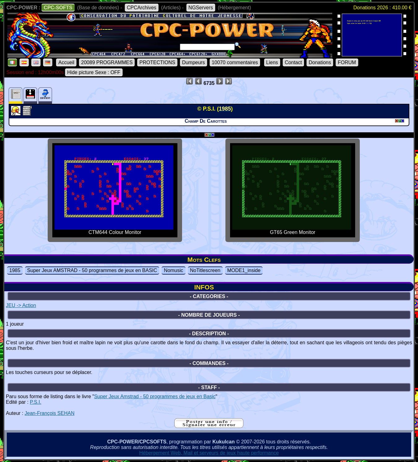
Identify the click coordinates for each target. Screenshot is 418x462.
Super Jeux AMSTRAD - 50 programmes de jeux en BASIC (92, 270)
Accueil (66, 62)
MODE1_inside (244, 270)
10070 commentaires (235, 62)
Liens (272, 62)
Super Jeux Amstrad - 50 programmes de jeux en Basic (155, 396)
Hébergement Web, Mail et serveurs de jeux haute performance (209, 452)
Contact (293, 62)
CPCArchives (141, 7)
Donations (320, 62)
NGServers (201, 7)
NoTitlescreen (205, 270)
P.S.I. (35, 402)
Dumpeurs (193, 62)
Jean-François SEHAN (49, 413)
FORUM (347, 62)
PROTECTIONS (157, 62)
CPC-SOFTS (58, 7)
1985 (14, 270)
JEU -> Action (21, 305)
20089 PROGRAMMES (107, 62)
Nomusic (173, 270)
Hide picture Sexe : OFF (93, 72)
